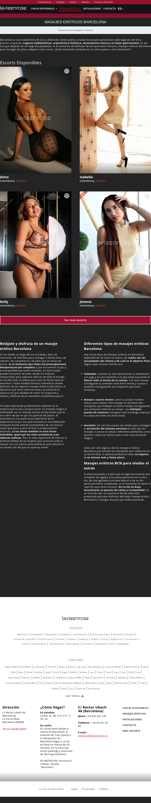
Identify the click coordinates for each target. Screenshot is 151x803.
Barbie (73, 672)
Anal (111, 643)
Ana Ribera (25, 666)
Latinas (73, 2)
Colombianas (36, 634)
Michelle (122, 677)
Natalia (54, 688)
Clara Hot (80, 688)
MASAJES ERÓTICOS (70, 8)
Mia (144, 666)
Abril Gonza (93, 688)
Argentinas (116, 639)
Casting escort (56, 643)
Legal (74, 789)
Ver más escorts (75, 320)
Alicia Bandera (95, 666)
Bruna (56, 672)
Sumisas (71, 639)
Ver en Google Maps (14, 728)
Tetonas (85, 2)
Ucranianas (131, 639)
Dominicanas (39, 643)
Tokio (142, 682)
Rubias (130, 634)
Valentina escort (132, 666)
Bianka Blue (30, 682)
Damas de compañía (25, 639)
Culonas (60, 639)
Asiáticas (83, 639)
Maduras (21, 634)
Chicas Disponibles (44, 8)
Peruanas (87, 643)
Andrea (38, 672)
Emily (131, 672)
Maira (70, 666)
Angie (64, 672)
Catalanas (65, 634)
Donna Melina (136, 677)
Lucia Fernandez (113, 666)
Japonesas (100, 643)
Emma (29, 672)
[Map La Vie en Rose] (75, 552)
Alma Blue (98, 677)
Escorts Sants (45, 639)
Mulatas (61, 2)
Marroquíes (73, 643)
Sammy (26, 677)
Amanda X (48, 677)
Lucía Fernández (13, 682)
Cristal (100, 672)
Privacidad (88, 789)
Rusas (105, 639)
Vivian (64, 688)
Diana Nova (14, 677)
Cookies (103, 789)
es (120, 9)
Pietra (49, 682)
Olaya (87, 677)
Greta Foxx (39, 666)
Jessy (20, 672)
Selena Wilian (11, 666)
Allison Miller (75, 677)
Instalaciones (92, 8)
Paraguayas (123, 643)
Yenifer (133, 682)
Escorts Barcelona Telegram (68, 682)
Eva (71, 688)
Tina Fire (52, 666)
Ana (138, 672)
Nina (41, 682)
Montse (83, 672)
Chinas (25, 643)
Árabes (95, 639)
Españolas (118, 634)
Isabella (36, 677)
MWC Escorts (131, 730)
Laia (92, 672)
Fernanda (110, 677)
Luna (116, 672)
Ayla (102, 682)
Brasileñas (51, 634)
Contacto (109, 8)
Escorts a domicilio (103, 2)
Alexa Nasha (91, 682)
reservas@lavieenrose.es (93, 735)
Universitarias (45, 2)
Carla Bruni (61, 677)
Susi (123, 672)
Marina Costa (121, 682)
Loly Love (80, 666)
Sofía (13, 672)
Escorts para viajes (100, 634)
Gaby (47, 672)
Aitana (62, 666)
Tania (108, 672)
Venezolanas (80, 634)
